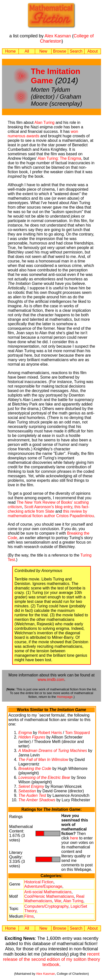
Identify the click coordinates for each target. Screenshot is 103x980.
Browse (59, 51)
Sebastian (27, 791)
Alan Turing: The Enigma (59, 158)
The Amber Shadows (36, 800)
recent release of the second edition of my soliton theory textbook (51, 959)
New (43, 51)
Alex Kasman (57, 35)
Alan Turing (44, 122)
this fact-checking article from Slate (48, 509)
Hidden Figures (31, 737)
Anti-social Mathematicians (47, 892)
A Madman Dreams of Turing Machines (52, 750)
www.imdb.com (50, 679)
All (27, 51)
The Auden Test (32, 795)
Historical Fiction (38, 882)
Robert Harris (50, 733)
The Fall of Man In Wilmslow (43, 759)
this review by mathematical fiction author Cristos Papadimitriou (51, 513)
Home (10, 51)
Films (29, 916)
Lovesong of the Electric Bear (44, 777)
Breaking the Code (34, 768)
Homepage (65, 697)
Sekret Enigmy (31, 786)
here (74, 838)
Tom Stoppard (77, 733)
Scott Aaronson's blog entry (48, 507)
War (57, 901)
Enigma (25, 733)
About (92, 51)
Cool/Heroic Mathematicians (49, 896)
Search (76, 51)
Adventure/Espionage (43, 886)
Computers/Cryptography (46, 906)
